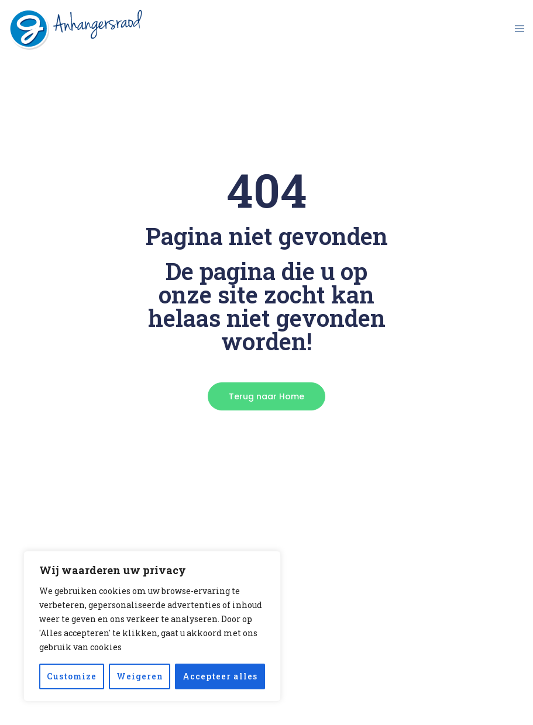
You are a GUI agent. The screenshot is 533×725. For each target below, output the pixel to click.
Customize (72, 676)
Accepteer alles (220, 676)
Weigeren (139, 676)
